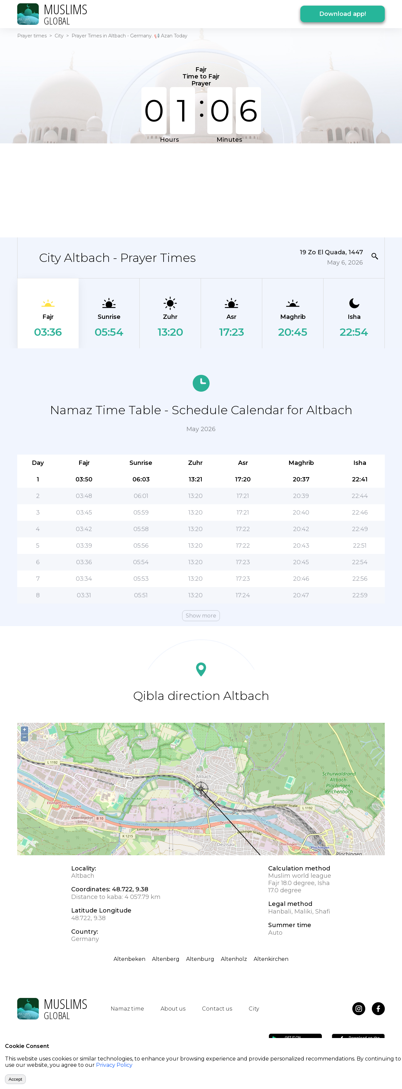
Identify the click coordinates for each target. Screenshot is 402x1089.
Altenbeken (129, 959)
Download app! (342, 14)
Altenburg (200, 959)
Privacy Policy (114, 1065)
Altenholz (234, 959)
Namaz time (127, 1009)
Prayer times (32, 36)
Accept (15, 1079)
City (59, 36)
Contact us (217, 1009)
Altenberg (165, 959)
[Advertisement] (201, 189)
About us (173, 1009)
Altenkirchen (271, 959)
